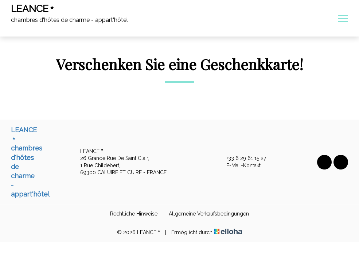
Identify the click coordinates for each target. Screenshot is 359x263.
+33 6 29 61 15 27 (242, 158)
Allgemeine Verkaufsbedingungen (209, 214)
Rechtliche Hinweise (133, 214)
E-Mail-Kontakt (239, 166)
